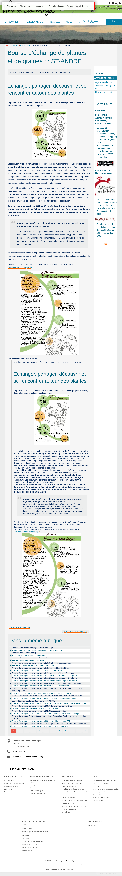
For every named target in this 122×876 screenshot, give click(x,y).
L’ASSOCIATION (13, 776)
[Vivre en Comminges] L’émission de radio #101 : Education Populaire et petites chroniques (46, 714)
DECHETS (96, 786)
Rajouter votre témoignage (75, 631)
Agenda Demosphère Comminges (24, 653)
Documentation (9, 780)
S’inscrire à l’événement (19, 627)
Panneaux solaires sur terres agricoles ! (105, 780)
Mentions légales (71, 861)
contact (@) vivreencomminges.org (27, 757)
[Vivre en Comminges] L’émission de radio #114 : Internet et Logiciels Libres (40, 668)
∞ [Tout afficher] (85, 731)
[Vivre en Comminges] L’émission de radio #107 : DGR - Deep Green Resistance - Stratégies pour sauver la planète (48, 689)
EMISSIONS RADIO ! (41, 776)
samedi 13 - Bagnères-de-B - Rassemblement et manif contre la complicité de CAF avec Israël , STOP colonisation (107, 148)
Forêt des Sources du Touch (33, 823)
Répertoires (68, 776)
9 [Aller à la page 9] (65, 731)
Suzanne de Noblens (62, 864)
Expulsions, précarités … (100, 792)
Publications (8, 792)
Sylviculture (25, 838)
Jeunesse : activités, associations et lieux (74, 800)
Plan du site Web (22, 769)
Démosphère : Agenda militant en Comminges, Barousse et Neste (103, 119)
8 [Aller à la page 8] (59, 731)
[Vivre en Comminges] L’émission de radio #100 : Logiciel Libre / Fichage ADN (41, 721)
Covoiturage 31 (102, 111)
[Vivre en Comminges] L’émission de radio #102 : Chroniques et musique (39, 711)
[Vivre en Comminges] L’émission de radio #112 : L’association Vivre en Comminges (43, 673)
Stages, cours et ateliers (69, 786)
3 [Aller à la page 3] (26, 731)
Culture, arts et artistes (69, 797)
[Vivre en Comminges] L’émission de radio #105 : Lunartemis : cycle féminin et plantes (44, 698)
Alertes (96, 776)
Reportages (33, 788)
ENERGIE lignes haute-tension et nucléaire (106, 789)
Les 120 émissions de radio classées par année (42, 781)
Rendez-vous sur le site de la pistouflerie (106, 225)
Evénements (8, 789)
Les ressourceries (67, 815)
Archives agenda (25, 45)
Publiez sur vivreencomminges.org (14, 783)
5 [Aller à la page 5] (39, 731)
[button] (107, 3)
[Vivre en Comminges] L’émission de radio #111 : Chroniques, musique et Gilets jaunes (44, 676)
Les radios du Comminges (38, 793)
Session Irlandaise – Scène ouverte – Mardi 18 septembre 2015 (107, 202)
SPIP (88, 864)
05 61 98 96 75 (18, 751)
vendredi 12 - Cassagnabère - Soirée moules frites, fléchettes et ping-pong (107, 132)
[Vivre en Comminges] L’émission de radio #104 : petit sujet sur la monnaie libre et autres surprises (49, 703)
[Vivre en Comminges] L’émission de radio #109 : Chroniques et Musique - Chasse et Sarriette (47, 683)
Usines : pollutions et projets (101, 797)
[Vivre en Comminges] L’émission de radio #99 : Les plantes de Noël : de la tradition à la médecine (49, 724)
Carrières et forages (99, 795)
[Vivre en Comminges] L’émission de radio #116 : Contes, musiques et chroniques (42, 663)
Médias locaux (66, 812)
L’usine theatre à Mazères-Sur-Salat (103, 171)
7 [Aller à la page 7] (52, 731)
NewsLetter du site (104, 92)
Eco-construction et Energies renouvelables (75, 792)
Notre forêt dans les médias (30, 847)
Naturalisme (25, 835)
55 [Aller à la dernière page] (79, 731)
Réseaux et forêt (27, 850)
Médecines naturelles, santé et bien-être (74, 806)
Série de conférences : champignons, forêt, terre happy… (33, 648)
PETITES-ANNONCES (69, 809)
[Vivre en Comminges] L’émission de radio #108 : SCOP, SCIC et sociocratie (40, 686)
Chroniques (33, 785)
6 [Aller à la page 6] (46, 731)
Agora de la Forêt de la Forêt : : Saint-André (28, 655)
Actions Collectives (27, 828)
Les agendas (14, 45)
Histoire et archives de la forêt (31, 844)
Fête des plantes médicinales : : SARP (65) (28, 660)
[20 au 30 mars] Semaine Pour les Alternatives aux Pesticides (35, 708)
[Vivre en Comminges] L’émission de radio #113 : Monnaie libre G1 (37, 671)
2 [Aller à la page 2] (20, 731)
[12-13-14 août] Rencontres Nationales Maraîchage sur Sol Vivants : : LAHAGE (41, 693)
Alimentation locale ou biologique (72, 780)
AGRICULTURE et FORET (101, 783)
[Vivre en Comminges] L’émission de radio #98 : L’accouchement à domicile (40, 726)
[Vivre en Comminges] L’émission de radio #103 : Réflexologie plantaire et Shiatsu (42, 706)
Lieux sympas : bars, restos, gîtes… (73, 783)
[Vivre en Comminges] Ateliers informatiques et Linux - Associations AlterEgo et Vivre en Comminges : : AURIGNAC (50, 717)
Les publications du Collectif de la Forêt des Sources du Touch (35, 832)
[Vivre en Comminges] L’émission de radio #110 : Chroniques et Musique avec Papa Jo (44, 681)
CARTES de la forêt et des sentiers (32, 841)
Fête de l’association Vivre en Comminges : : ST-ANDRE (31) (35, 665)
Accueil (99, 73)
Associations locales (68, 803)
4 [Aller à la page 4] (33, 731)
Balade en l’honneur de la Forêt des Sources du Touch (32, 658)
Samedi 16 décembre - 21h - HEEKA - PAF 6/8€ (107, 233)
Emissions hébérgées (36, 791)
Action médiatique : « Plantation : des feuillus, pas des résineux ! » (37, 650)
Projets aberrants (98, 800)
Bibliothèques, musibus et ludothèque (73, 789)
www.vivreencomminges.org (20, 267)
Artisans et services (68, 795)
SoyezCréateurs (77, 864)
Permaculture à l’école (11, 786)
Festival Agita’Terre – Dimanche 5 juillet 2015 (106, 211)
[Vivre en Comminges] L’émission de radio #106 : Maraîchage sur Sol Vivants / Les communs (47, 696)
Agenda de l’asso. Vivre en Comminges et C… (105, 85)
